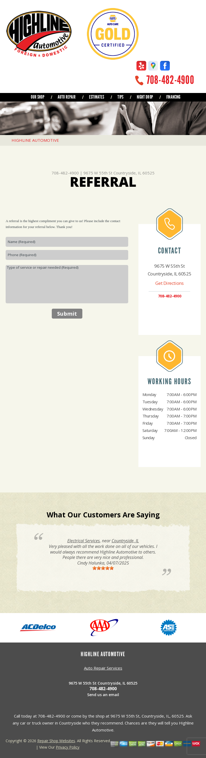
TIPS (120, 97)
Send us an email (103, 694)
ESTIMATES (96, 97)
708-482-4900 (170, 80)
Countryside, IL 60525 (133, 173)
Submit (67, 313)
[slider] (103, 568)
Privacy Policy (67, 747)
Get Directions (169, 283)
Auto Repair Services (103, 668)
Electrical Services (83, 541)
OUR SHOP (37, 97)
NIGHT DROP (145, 97)
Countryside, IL (125, 541)
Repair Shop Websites (56, 740)
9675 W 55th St (97, 173)
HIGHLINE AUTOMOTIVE (35, 140)
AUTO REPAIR (67, 97)
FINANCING (173, 97)
